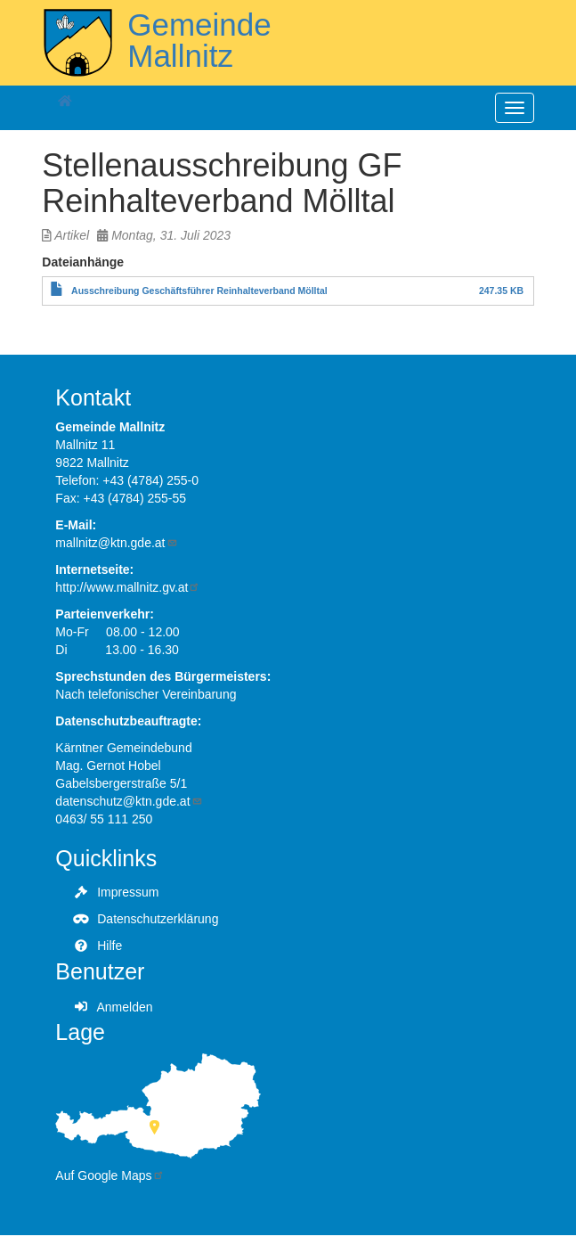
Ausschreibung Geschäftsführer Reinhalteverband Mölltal (199, 290)
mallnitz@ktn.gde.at (116, 543)
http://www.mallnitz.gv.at (127, 587)
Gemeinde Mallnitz (199, 40)
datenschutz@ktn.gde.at (128, 801)
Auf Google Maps (109, 1175)
